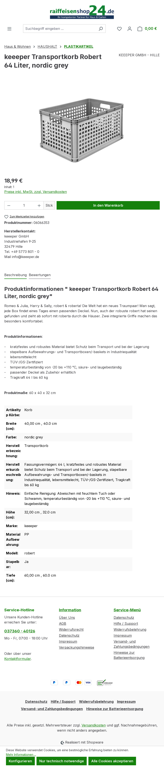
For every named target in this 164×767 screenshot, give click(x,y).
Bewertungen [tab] (40, 275)
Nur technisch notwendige (61, 761)
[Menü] (9, 28)
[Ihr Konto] (129, 28)
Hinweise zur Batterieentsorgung (114, 709)
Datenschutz (69, 635)
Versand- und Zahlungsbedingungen (52, 709)
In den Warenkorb (108, 205)
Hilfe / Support (126, 623)
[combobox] (59, 28)
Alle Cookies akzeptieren (112, 761)
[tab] (15, 275)
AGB (62, 623)
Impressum (68, 641)
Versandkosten (94, 725)
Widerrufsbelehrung (130, 629)
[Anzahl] (24, 205)
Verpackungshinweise (76, 647)
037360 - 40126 (19, 631)
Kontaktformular (17, 659)
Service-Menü (127, 610)
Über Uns (67, 617)
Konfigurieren (20, 761)
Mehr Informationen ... (21, 754)
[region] (82, 127)
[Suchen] (101, 28)
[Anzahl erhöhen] (39, 205)
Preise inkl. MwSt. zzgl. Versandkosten (35, 192)
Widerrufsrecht (71, 629)
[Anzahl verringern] (8, 205)
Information (70, 610)
